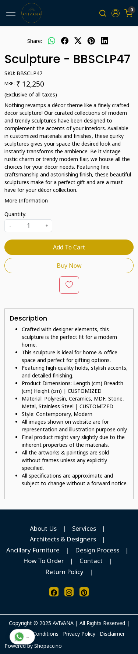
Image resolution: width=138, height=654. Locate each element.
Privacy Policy (79, 633)
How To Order (43, 560)
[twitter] (78, 40)
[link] (102, 13)
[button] (115, 13)
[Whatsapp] (51, 40)
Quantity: (15, 214)
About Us (43, 528)
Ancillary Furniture (33, 550)
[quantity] (28, 225)
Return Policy (64, 571)
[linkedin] (104, 40)
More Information (26, 200)
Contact (91, 560)
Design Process (97, 550)
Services (84, 528)
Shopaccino (48, 645)
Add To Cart (69, 247)
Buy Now (69, 266)
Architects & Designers (63, 539)
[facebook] (64, 40)
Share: (34, 40)
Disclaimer (112, 633)
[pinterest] (91, 40)
